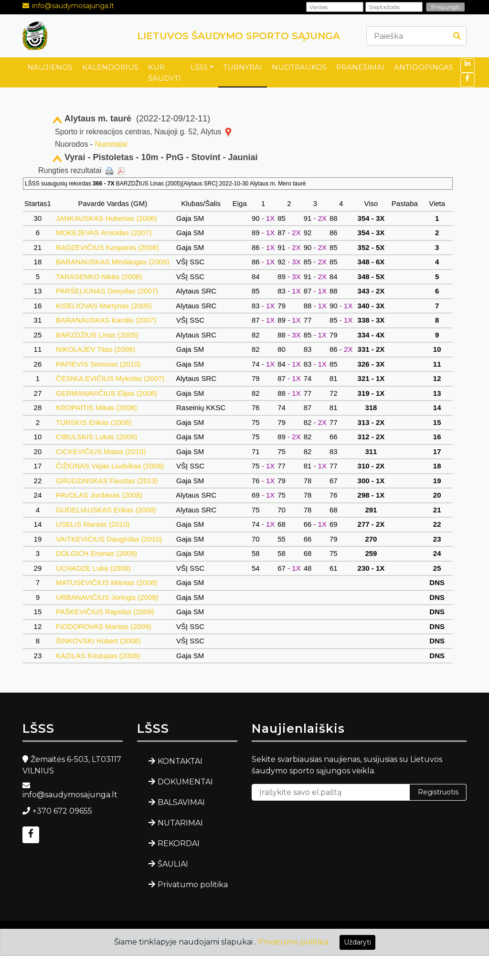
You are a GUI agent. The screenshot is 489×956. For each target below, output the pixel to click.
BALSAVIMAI (181, 802)
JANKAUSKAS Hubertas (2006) (106, 218)
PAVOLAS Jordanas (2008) (99, 495)
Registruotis (438, 792)
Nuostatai (111, 144)
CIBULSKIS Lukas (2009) (96, 437)
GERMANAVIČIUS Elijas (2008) (106, 393)
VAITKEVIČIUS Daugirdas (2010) (109, 539)
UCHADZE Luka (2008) (93, 568)
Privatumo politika (193, 884)
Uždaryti (357, 942)
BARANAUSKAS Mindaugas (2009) (112, 262)
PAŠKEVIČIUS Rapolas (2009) (105, 612)
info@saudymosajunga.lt (73, 5)
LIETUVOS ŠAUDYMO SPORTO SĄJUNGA (238, 36)
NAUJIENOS (50, 67)
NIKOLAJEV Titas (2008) (95, 349)
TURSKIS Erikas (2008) (93, 422)
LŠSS (199, 67)
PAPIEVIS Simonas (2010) (98, 364)
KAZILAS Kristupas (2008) (98, 656)
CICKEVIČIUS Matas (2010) (101, 451)
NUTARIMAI (180, 822)
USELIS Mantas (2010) (93, 524)
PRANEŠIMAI (360, 67)
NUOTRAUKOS (299, 67)
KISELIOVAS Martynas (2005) (104, 306)
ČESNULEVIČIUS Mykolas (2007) (110, 378)
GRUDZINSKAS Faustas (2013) (107, 481)
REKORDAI (179, 843)
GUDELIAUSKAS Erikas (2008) (106, 510)
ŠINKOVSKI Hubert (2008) (98, 641)
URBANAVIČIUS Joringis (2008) (107, 597)
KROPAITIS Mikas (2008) (96, 407)
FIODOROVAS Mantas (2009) (103, 626)
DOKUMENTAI (185, 781)
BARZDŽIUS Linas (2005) (97, 335)
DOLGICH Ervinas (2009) (96, 553)
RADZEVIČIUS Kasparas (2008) (107, 247)
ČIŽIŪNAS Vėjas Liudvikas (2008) (110, 466)
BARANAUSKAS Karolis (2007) (106, 320)
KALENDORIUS (110, 67)
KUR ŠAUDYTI (164, 73)
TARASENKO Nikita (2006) (99, 276)
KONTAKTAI (180, 761)
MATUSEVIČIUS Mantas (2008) (106, 582)
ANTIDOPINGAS (423, 67)
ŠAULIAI (173, 864)
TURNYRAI (242, 67)
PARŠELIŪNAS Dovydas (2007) (107, 291)
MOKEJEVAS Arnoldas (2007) (104, 232)
